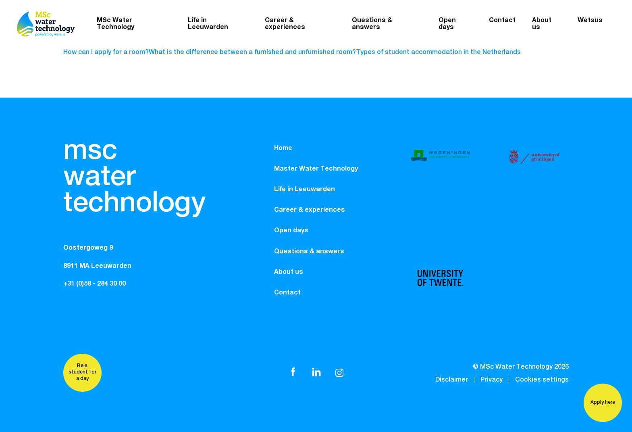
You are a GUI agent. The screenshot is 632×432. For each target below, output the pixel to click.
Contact (502, 20)
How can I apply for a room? (106, 52)
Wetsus (590, 20)
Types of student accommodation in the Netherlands (438, 52)
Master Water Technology (316, 168)
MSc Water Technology (115, 23)
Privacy (491, 380)
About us (288, 272)
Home (283, 148)
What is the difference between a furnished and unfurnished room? (252, 52)
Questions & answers (372, 23)
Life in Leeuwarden (208, 23)
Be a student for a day (82, 372)
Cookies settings (542, 380)
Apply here (602, 402)
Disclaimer (451, 380)
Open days (447, 23)
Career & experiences (285, 23)
